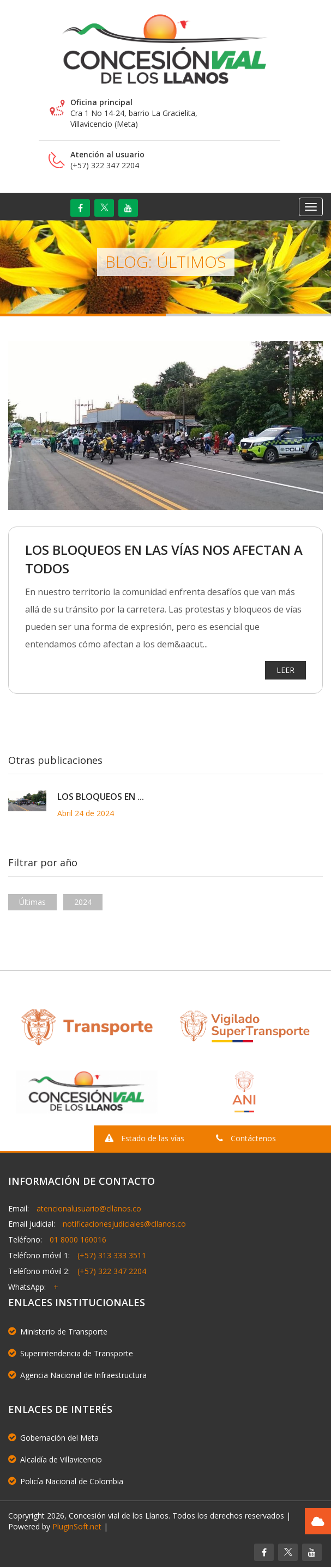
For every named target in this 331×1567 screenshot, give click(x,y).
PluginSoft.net (76, 1526)
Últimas (32, 902)
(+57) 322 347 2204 (111, 1271)
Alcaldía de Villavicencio (55, 1459)
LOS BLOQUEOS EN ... (100, 797)
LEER (285, 670)
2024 (83, 902)
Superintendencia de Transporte (70, 1353)
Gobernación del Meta (53, 1438)
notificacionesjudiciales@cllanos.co (124, 1224)
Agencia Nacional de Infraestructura (77, 1375)
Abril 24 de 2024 (85, 813)
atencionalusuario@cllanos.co (89, 1208)
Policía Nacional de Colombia (65, 1481)
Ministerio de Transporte (57, 1331)
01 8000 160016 (78, 1239)
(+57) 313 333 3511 (111, 1255)
